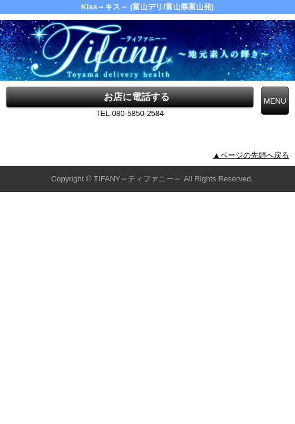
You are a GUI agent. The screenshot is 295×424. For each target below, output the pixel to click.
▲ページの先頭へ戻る (251, 155)
